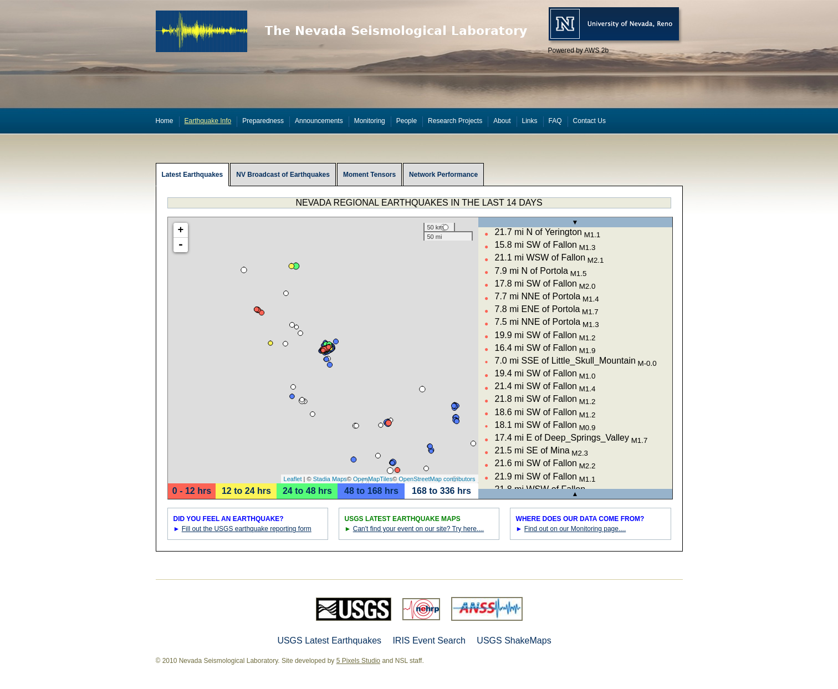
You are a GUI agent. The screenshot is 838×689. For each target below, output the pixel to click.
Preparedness (263, 121)
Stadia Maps (330, 479)
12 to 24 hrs (246, 491)
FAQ (555, 121)
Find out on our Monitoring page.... (575, 529)
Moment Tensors (369, 174)
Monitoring (369, 121)
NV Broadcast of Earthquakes (283, 174)
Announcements (319, 121)
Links (530, 121)
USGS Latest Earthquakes (329, 640)
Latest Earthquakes (192, 174)
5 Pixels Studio (358, 661)
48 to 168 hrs (371, 491)
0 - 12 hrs (191, 491)
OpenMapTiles (372, 479)
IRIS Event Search (429, 640)
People (406, 121)
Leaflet (293, 479)
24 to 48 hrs (307, 491)
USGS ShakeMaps (514, 640)
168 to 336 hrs (441, 491)
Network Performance (443, 174)
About (501, 121)
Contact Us (589, 121)
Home (164, 121)
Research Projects (455, 121)
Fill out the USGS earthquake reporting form (246, 529)
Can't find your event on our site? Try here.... (418, 529)
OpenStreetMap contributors (436, 479)
